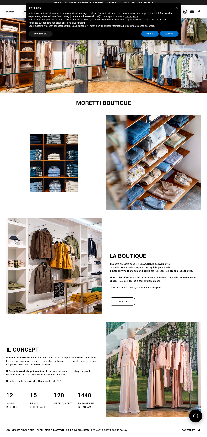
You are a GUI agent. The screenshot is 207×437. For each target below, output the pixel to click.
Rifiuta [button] (150, 33)
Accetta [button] (169, 33)
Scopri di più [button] (40, 33)
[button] (177, 7)
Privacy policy (101, 430)
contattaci (122, 301)
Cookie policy (119, 430)
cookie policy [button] (131, 16)
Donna (10, 11)
